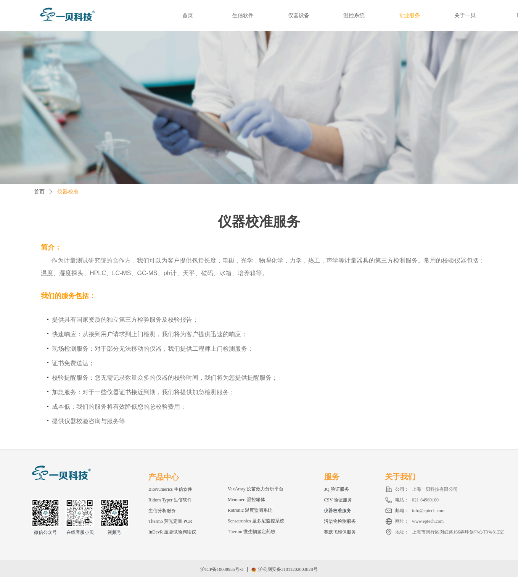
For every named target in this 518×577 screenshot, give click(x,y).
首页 (39, 192)
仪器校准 (68, 192)
